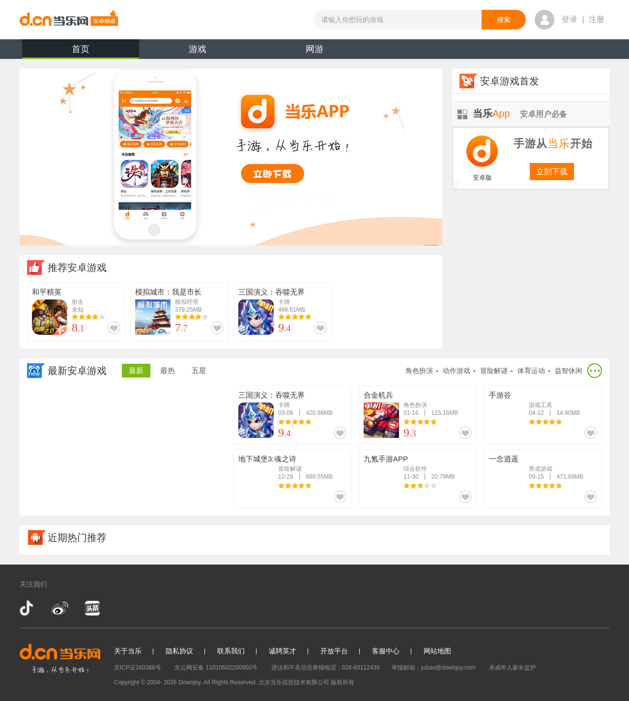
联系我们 (231, 651)
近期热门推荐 (77, 537)
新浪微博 (59, 608)
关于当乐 (128, 651)
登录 (569, 19)
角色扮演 (419, 371)
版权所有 (342, 682)
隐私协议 (179, 651)
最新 (136, 370)
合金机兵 (378, 395)
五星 (199, 370)
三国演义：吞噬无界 (271, 292)
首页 (80, 51)
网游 (314, 49)
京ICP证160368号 (137, 667)
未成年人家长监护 (512, 667)
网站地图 (437, 651)
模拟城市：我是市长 (168, 292)
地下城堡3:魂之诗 (267, 459)
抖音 (27, 608)
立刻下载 (552, 171)
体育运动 (531, 371)
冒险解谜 (494, 371)
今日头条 (92, 608)
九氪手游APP (386, 459)
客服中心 (386, 651)
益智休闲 (568, 371)
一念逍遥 (503, 459)
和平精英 (46, 292)
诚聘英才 (282, 651)
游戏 (197, 49)
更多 (594, 370)
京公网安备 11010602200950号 (215, 667)
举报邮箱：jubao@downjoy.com (434, 667)
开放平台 (334, 651)
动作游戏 (456, 371)
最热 (167, 370)
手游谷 (500, 395)
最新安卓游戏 (77, 370)
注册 (596, 19)
